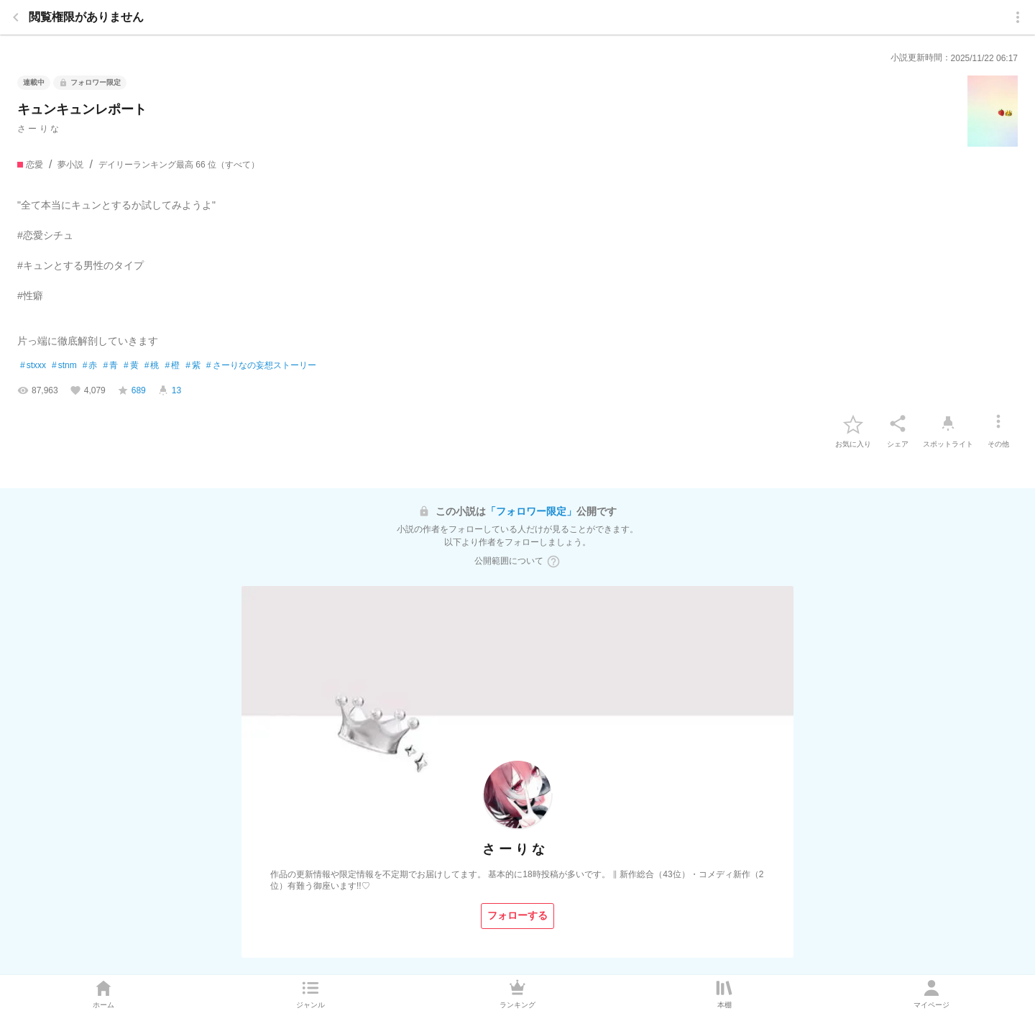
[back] (16, 17)
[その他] (998, 423)
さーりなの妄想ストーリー (261, 366)
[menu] (1017, 17)
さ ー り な (38, 129)
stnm (64, 366)
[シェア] (897, 423)
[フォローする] (517, 916)
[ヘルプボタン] (553, 561)
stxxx (33, 366)
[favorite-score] (131, 390)
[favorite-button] (853, 423)
